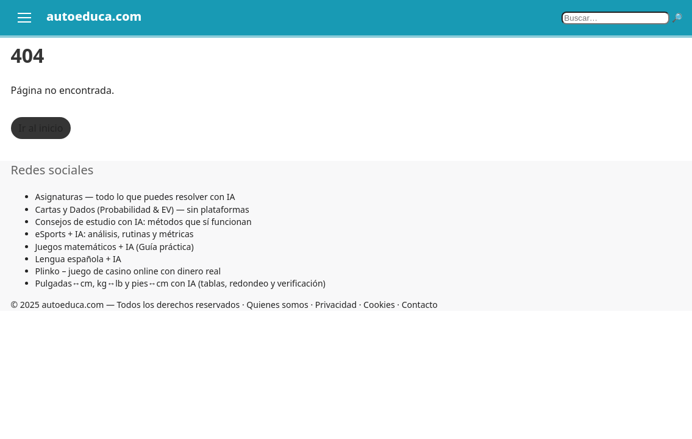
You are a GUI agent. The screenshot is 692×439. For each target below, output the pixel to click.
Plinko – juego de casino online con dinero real (128, 271)
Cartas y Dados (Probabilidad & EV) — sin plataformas (142, 209)
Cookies (378, 304)
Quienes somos (277, 304)
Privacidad (336, 304)
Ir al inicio (40, 128)
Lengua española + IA (78, 259)
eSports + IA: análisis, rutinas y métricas (114, 234)
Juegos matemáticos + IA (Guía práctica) (114, 246)
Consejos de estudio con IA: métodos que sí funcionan (143, 221)
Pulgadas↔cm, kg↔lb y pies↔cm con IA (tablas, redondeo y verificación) (180, 283)
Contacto (420, 304)
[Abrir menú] (24, 17)
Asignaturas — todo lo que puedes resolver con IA (135, 196)
